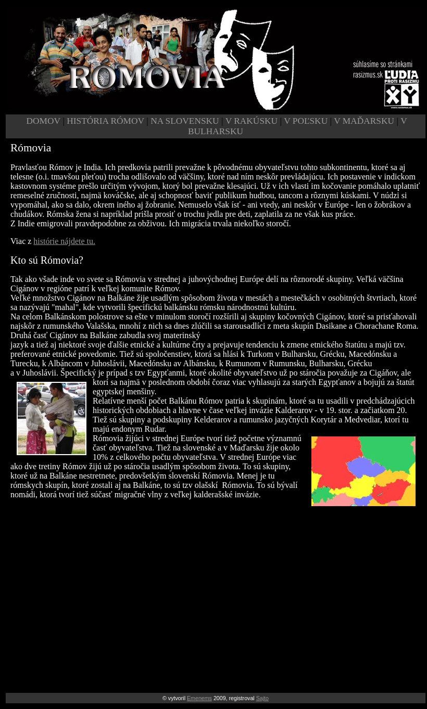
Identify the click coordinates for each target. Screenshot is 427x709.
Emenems (199, 698)
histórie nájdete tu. (64, 241)
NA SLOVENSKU (185, 121)
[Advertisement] (215, 590)
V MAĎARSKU (364, 121)
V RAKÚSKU (251, 121)
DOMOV (43, 121)
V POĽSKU (307, 121)
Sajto (262, 698)
